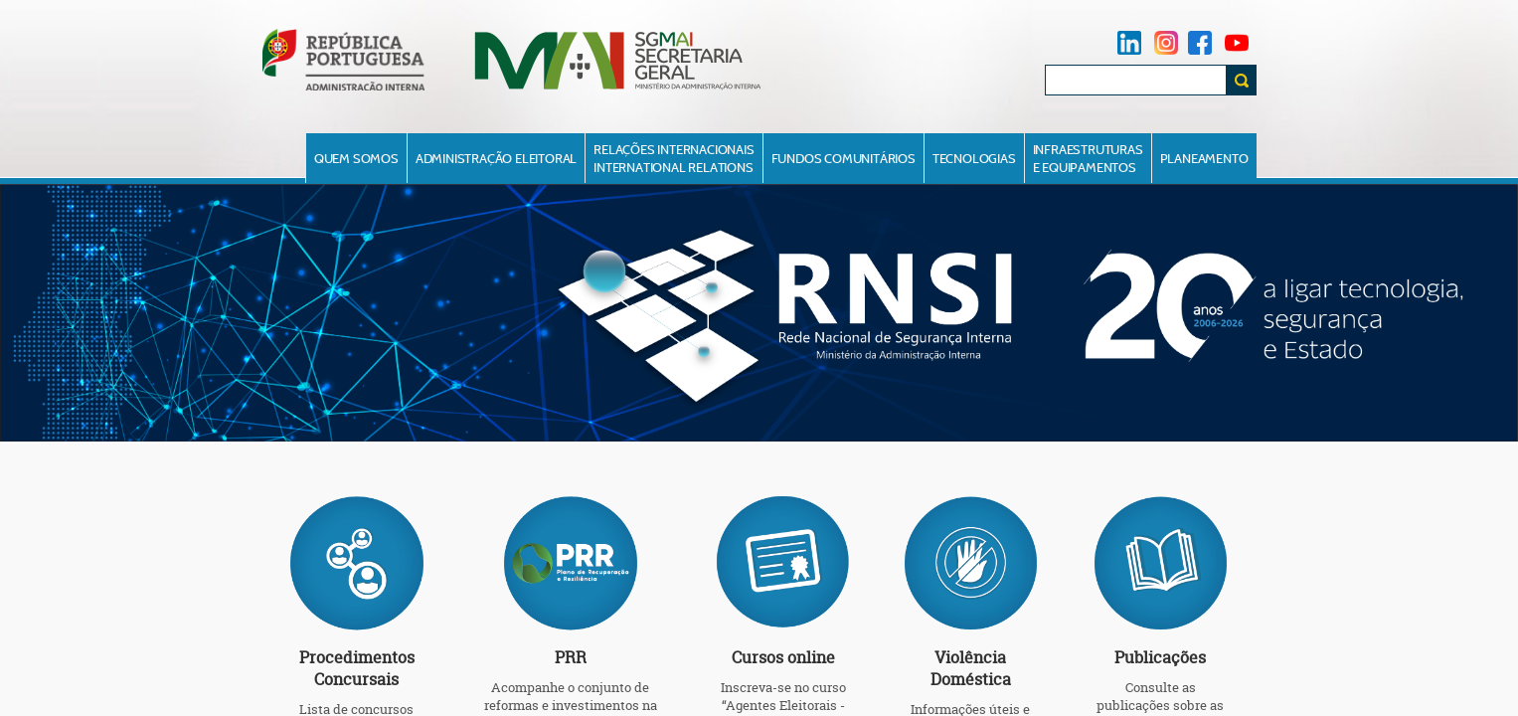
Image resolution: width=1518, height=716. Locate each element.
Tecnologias (974, 158)
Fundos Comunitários (843, 158)
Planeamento (1204, 158)
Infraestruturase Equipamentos (1088, 158)
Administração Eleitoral (496, 158)
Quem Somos (356, 158)
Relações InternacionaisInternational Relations (673, 158)
